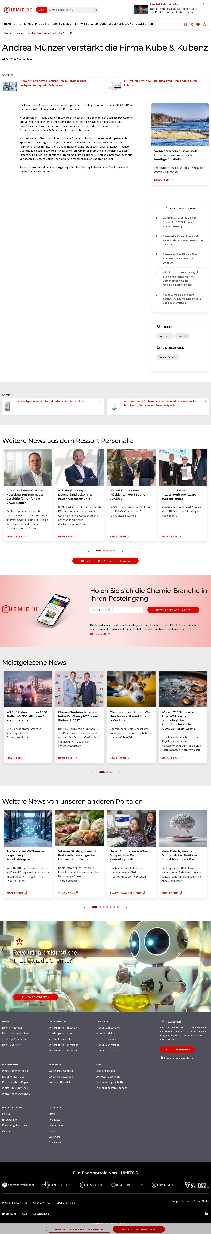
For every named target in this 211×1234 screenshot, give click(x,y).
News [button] (8, 24)
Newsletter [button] (144, 24)
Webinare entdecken (61, 1070)
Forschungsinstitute (14, 1125)
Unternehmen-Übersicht (64, 1050)
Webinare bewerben (61, 1076)
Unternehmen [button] (23, 24)
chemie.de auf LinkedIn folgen (176, 1058)
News (52, 1114)
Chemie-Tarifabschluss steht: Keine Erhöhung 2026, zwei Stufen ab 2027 (183, 240)
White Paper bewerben (15, 1087)
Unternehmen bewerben (64, 1044)
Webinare (54, 1136)
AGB (24, 1213)
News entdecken (12, 1027)
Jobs (52, 1131)
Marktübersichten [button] (65, 24)
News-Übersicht (11, 1044)
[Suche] (95, 10)
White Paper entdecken (16, 1070)
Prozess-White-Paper (15, 1082)
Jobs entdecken (105, 1070)
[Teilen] (191, 24)
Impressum (9, 1213)
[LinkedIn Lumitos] (206, 1213)
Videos (6, 1131)
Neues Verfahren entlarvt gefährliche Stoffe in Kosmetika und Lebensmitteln (182, 299)
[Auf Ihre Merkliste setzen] (185, 24)
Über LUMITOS (42, 1202)
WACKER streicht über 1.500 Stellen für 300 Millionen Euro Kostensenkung (180, 222)
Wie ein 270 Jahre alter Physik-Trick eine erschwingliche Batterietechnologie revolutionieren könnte (181, 278)
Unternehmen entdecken (64, 1027)
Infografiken (9, 1119)
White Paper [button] (89, 24)
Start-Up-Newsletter (15, 1039)
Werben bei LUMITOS (14, 1202)
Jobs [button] (103, 24)
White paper (56, 1125)
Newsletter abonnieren (173, 610)
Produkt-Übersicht (107, 1050)
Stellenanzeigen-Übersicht (112, 1087)
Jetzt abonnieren (177, 1049)
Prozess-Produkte (107, 1039)
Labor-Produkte (105, 1033)
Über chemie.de (65, 1202)
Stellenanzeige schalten (110, 1082)
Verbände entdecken (61, 1039)
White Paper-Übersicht (16, 1093)
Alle (40, 9)
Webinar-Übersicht (60, 1082)
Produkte (54, 1119)
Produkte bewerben (108, 1044)
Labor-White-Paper (14, 1076)
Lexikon (6, 1114)
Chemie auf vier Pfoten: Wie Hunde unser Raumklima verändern (180, 258)
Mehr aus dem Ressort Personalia (105, 561)
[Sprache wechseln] (198, 24)
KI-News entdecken (35, 997)
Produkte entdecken (108, 1027)
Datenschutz (41, 1213)
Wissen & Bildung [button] (121, 24)
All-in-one (55, 1142)
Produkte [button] (42, 24)
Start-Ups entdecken (61, 1033)
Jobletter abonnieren (109, 1076)
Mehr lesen (100, 633)
